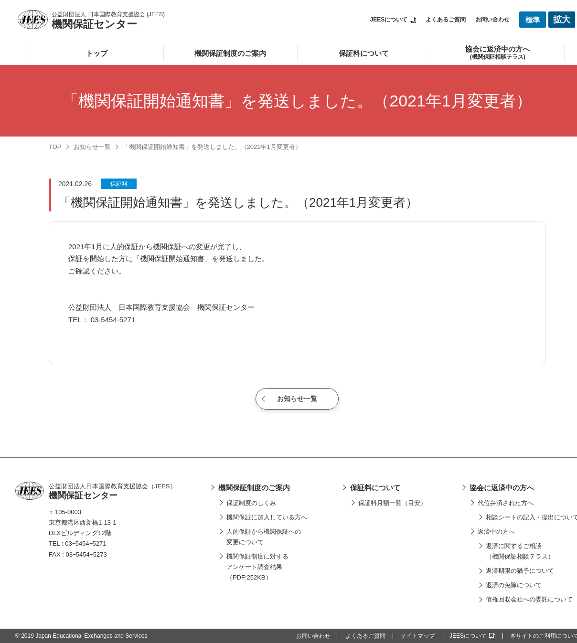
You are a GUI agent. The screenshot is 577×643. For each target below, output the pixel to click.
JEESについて (393, 19)
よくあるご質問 (446, 19)
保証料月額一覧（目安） (392, 502)
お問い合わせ (492, 19)
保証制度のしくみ (251, 502)
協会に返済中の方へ (502, 488)
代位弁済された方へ (506, 502)
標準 (532, 20)
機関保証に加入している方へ (266, 517)
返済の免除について (514, 585)
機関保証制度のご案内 (230, 53)
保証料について (364, 53)
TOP (55, 147)
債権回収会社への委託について (529, 599)
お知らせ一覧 (92, 147)
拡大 (561, 19)
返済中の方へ (496, 531)
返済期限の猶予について (520, 570)
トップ (96, 53)
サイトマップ (417, 635)
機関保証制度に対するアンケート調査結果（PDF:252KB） (257, 567)
